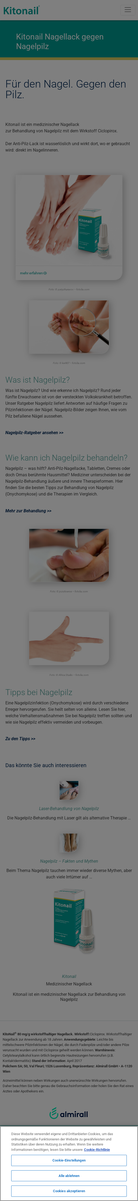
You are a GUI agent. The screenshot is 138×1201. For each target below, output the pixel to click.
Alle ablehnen (69, 1176)
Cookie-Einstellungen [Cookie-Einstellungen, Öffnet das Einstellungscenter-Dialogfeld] (69, 1160)
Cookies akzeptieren (69, 1191)
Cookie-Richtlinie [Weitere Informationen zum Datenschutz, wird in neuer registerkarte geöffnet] (97, 1150)
